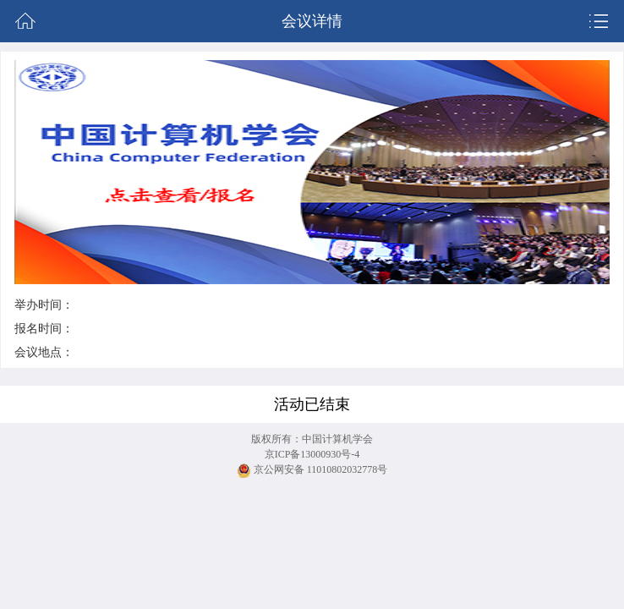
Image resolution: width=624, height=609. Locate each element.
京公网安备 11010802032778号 (312, 471)
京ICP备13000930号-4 (312, 454)
